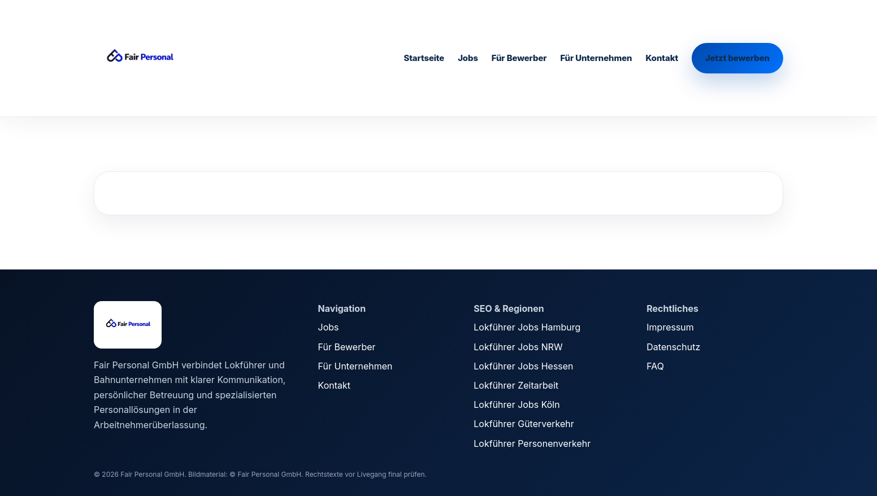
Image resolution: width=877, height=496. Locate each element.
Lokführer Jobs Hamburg (527, 327)
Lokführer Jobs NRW (518, 347)
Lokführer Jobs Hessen (523, 366)
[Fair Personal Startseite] (178, 58)
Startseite (423, 58)
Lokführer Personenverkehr (532, 443)
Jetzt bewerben (737, 58)
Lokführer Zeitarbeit (516, 385)
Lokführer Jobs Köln (516, 404)
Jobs (468, 58)
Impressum (670, 327)
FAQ (655, 366)
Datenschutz (673, 347)
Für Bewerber (519, 58)
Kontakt (661, 58)
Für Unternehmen (596, 58)
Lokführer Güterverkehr (524, 423)
